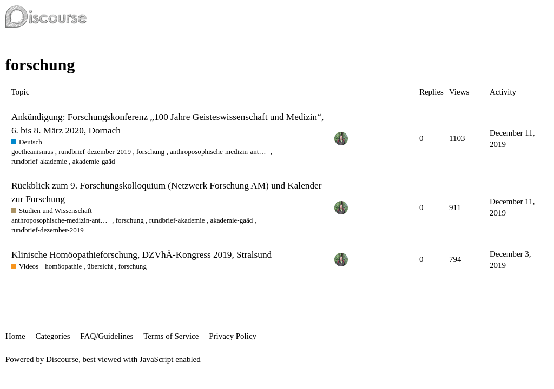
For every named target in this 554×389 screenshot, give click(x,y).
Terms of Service (171, 336)
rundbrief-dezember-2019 (94, 151)
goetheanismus (32, 151)
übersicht (100, 266)
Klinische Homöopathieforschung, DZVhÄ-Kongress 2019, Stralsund (141, 255)
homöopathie (63, 266)
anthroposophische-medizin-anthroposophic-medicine (219, 151)
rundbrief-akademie (39, 161)
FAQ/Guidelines (106, 336)
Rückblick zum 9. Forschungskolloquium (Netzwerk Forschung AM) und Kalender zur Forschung (166, 192)
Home (15, 336)
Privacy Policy (232, 336)
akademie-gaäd (93, 161)
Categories (52, 336)
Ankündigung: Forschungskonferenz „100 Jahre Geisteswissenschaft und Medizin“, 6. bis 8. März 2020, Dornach (167, 123)
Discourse (62, 359)
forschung (150, 151)
